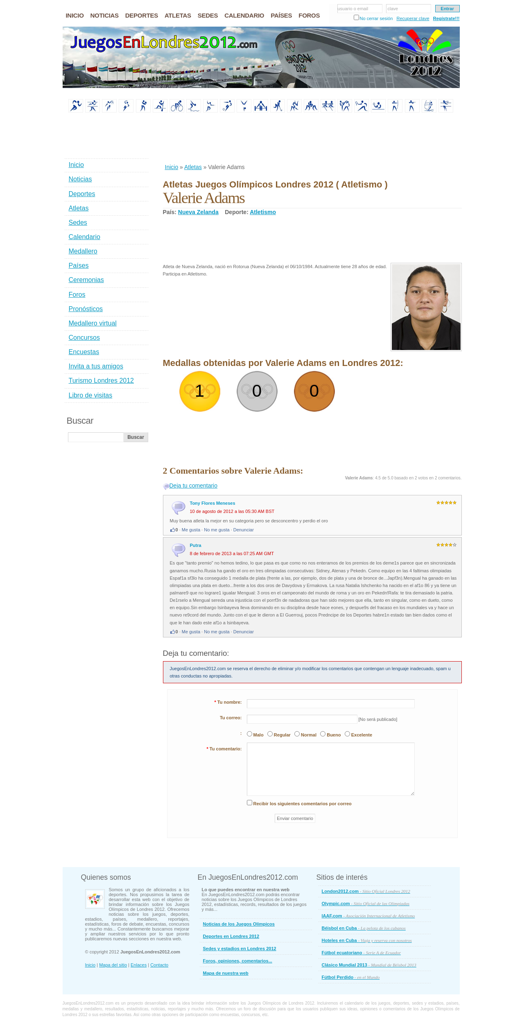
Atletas (193, 167)
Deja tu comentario (193, 485)
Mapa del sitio (113, 964)
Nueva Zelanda (198, 212)
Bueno (334, 734)
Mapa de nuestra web (226, 973)
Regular (282, 734)
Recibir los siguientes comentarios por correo (302, 803)
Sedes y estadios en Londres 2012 (239, 948)
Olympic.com (366, 903)
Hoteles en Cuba (367, 940)
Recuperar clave (412, 18)
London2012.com (366, 891)
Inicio (172, 167)
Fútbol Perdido (351, 977)
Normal (308, 734)
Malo (258, 734)
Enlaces (139, 964)
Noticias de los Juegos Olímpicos (239, 924)
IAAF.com (368, 915)
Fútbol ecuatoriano (361, 952)
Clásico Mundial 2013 (369, 964)
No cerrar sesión (376, 18)
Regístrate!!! (446, 18)
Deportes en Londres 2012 (231, 936)
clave (393, 8)
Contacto (159, 964)
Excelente (361, 734)
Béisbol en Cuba (364, 928)
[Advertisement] (312, 138)
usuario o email (353, 8)
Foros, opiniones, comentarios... (237, 960)
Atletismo (263, 212)
